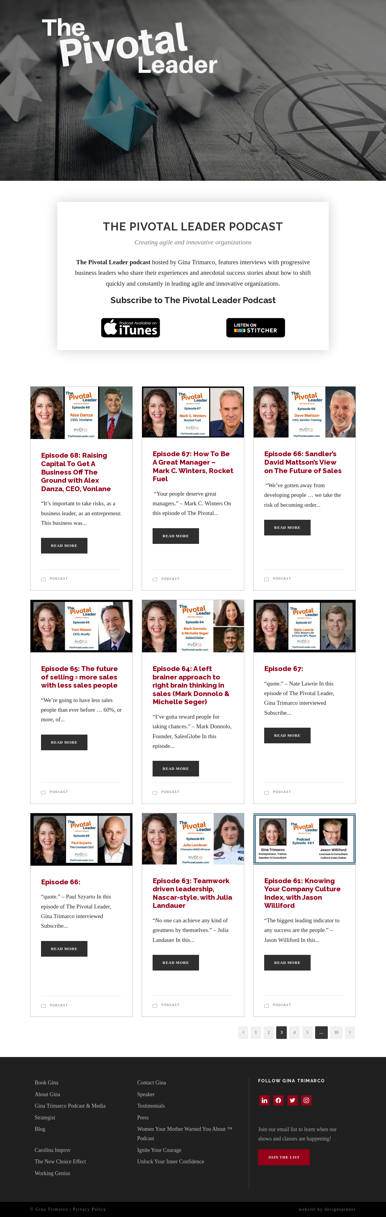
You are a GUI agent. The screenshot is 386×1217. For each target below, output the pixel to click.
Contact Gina (151, 1083)
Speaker (146, 1094)
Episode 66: (61, 882)
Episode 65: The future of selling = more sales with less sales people (80, 676)
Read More (64, 545)
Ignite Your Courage (159, 1150)
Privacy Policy (89, 1209)
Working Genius (52, 1173)
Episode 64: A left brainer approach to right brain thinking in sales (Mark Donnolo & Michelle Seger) (191, 685)
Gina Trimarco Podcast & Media (70, 1106)
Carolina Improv (53, 1150)
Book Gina (47, 1083)
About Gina (47, 1094)
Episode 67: (283, 668)
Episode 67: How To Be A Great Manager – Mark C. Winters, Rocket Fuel (193, 466)
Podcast (59, 578)
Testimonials (151, 1106)
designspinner (340, 1209)
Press (143, 1118)
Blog (40, 1129)
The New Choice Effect (60, 1162)
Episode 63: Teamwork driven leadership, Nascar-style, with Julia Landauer (192, 893)
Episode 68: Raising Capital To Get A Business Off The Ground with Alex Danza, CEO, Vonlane (76, 471)
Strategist (45, 1118)
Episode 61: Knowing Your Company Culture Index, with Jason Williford (302, 893)
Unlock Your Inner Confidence (170, 1162)
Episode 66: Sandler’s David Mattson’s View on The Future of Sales (303, 462)
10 (336, 1032)
